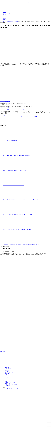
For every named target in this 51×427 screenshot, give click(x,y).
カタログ (4, 18)
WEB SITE (2, 351)
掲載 (36, 116)
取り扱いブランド (6, 13)
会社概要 (4, 15)
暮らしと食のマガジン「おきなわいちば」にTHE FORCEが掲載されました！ (18, 229)
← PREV (2, 122)
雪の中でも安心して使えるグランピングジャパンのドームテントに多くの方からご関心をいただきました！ (25, 199)
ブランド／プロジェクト (10, 368)
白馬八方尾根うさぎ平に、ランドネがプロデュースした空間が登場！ (17, 155)
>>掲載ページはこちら (5, 101)
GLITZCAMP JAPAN (9, 385)
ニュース (4, 10)
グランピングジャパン (22, 116)
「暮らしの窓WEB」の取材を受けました (11, 140)
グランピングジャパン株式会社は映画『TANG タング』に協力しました (17, 214)
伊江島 (34, 116)
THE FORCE (15, 116)
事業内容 (4, 12)
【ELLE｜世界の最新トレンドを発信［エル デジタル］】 (12, 109)
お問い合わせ (5, 19)
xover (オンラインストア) (10, 382)
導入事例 (4, 14)
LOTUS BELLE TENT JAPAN (11, 384)
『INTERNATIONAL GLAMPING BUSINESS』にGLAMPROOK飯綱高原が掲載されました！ (21, 244)
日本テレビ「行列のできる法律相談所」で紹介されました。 (15, 170)
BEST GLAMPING (8, 383)
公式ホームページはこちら (5, 107)
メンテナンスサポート (7, 16)
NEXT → (6, 122)
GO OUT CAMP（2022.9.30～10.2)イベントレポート (13, 185)
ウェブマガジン (8, 381)
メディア (4, 115)
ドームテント (30, 116)
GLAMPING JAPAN (9, 116)
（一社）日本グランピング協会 (11, 388)
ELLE (4, 116)
